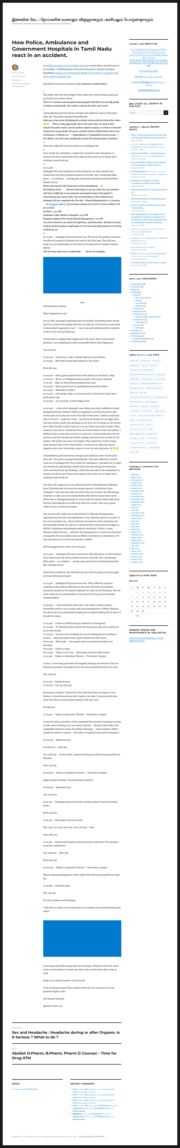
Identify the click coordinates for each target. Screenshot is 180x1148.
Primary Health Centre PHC (146, 317)
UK (64, 204)
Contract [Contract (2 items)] (145, 361)
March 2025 (136, 477)
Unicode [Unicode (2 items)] (135, 411)
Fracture (15, 86)
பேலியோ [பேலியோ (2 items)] (152, 438)
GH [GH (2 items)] (144, 365)
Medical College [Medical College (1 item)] (154, 388)
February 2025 (137, 480)
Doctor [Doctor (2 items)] (156, 361)
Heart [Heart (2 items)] (133, 370)
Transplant (140, 322)
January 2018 (136, 557)
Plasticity (139, 306)
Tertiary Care (138, 320)
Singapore (53, 204)
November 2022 (137, 491)
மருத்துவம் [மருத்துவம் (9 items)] (154, 447)
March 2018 (136, 551)
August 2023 (136, 488)
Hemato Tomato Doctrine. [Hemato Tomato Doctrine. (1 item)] (142, 374)
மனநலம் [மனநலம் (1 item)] (151, 443)
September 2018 (137, 543)
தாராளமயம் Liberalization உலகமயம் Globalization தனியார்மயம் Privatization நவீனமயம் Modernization (95, 1108)
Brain (135, 295)
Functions (139, 303)
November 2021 (137, 499)
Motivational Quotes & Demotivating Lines (148, 199)
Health (134, 292)
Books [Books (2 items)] (134, 361)
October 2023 (136, 486)
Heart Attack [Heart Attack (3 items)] (146, 370)
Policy (22, 86)
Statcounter (140, 641)
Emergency (17, 80)
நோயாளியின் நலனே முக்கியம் (143, 247)
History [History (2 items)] (161, 374)
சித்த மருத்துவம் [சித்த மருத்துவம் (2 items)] (137, 434)
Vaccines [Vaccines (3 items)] (147, 411)
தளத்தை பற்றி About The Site (25, 1089)
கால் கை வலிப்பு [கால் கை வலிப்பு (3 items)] (137, 429)
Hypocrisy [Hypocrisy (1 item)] (147, 379)
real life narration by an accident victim (65, 65)
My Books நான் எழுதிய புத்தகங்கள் (148, 77)
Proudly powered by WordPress (92, 1137)
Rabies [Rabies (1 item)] (134, 406)
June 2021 (135, 510)
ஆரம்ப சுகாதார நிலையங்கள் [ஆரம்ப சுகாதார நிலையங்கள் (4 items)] (150, 415)
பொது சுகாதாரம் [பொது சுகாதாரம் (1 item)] (137, 443)
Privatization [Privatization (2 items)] (136, 402)
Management (136, 333)
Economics (135, 287)
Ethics (133, 289)
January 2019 (136, 540)
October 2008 (136, 562)
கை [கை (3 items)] (150, 429)
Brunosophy (136, 284)
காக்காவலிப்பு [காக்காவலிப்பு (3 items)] (136, 424)
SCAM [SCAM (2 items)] (144, 406)
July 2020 (135, 521)
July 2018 (135, 546)
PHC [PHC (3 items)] (143, 393)
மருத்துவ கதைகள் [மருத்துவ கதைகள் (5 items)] (138, 447)
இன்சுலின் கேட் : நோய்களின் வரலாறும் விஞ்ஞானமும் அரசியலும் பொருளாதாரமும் (82, 19)
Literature (135, 330)
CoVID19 (136, 309)
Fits (136, 300)
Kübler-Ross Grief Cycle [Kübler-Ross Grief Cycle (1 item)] (151, 383)
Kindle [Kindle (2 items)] (134, 383)
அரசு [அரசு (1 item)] (133, 415)
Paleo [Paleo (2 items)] (133, 393)
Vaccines (137, 325)
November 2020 (137, 516)
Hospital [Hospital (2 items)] (135, 379)
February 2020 (137, 535)
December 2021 (137, 496)
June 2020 (135, 524)
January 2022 (136, 494)
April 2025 (135, 475)
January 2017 (136, 559)
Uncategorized (137, 341)
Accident (16, 84)
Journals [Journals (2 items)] (160, 379)
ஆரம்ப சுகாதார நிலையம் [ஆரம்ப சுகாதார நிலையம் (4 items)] (141, 420)
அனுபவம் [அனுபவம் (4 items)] (159, 411)
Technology (136, 336)
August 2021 (136, 505)
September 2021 (137, 502)
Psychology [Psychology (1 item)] (151, 402)
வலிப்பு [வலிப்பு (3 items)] (134, 452)
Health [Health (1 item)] (154, 365)
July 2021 (135, 507)
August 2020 (136, 518)
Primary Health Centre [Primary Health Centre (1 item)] (140, 397)
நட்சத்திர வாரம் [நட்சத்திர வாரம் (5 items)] (137, 438)
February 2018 (137, 554)
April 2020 (135, 529)
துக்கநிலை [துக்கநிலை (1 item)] (152, 434)
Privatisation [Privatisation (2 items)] (160, 397)
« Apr (137, 616)
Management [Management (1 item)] (137, 388)
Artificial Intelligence (142, 339)
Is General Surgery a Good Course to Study (148, 263)
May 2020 (135, 527)
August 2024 (136, 483)
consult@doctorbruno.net (149, 90)
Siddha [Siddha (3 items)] (154, 406)
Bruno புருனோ (18, 73)
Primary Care (138, 314)
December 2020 (137, 513)
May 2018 (135, 548)
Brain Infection (141, 298)
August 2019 (136, 537)
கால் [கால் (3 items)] (148, 424)
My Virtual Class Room (148, 71)
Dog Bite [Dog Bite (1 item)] (135, 365)
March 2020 (136, 532)
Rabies (138, 328)
